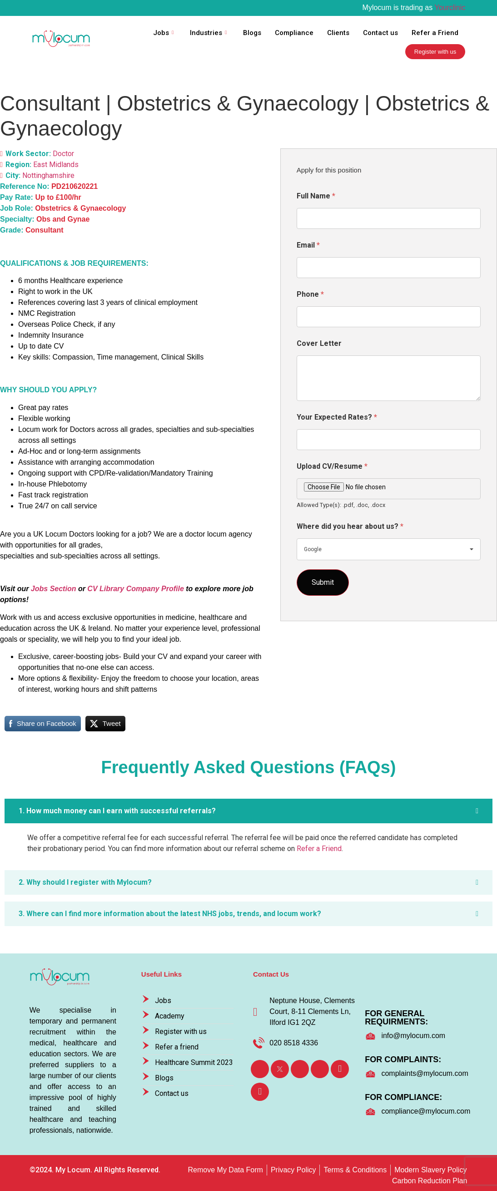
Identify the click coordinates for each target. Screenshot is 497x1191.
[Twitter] (280, 1069)
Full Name (316, 196)
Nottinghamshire (48, 175)
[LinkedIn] (300, 1069)
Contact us (380, 33)
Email (308, 245)
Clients (338, 33)
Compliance (294, 33)
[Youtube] (340, 1069)
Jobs (163, 33)
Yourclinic (449, 7)
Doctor (63, 153)
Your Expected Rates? (337, 417)
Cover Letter (319, 343)
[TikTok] (260, 1092)
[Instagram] (320, 1069)
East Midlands (56, 164)
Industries (208, 33)
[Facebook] (260, 1069)
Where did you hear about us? (350, 526)
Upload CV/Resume (332, 466)
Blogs (252, 33)
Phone (310, 294)
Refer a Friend (435, 33)
